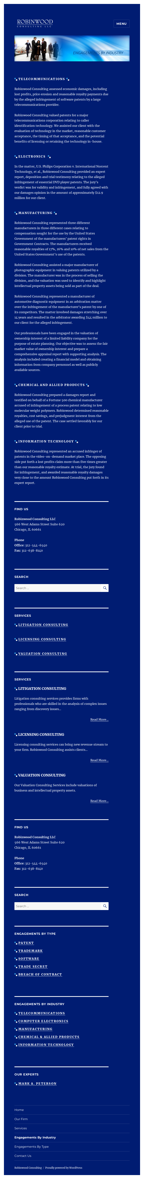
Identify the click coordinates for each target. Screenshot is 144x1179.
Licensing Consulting (42, 639)
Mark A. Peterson (37, 1083)
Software (28, 958)
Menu (121, 24)
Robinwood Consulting (28, 1167)
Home (19, 1110)
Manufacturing (35, 1029)
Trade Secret (33, 966)
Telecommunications (41, 1013)
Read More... (99, 719)
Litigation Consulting (43, 625)
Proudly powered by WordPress (63, 1167)
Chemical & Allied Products (49, 1037)
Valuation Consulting (42, 654)
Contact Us (22, 1156)
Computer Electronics (43, 1021)
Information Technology (46, 1045)
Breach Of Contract (40, 974)
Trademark (30, 951)
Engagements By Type (31, 1146)
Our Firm (21, 1119)
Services (20, 1128)
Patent (26, 943)
